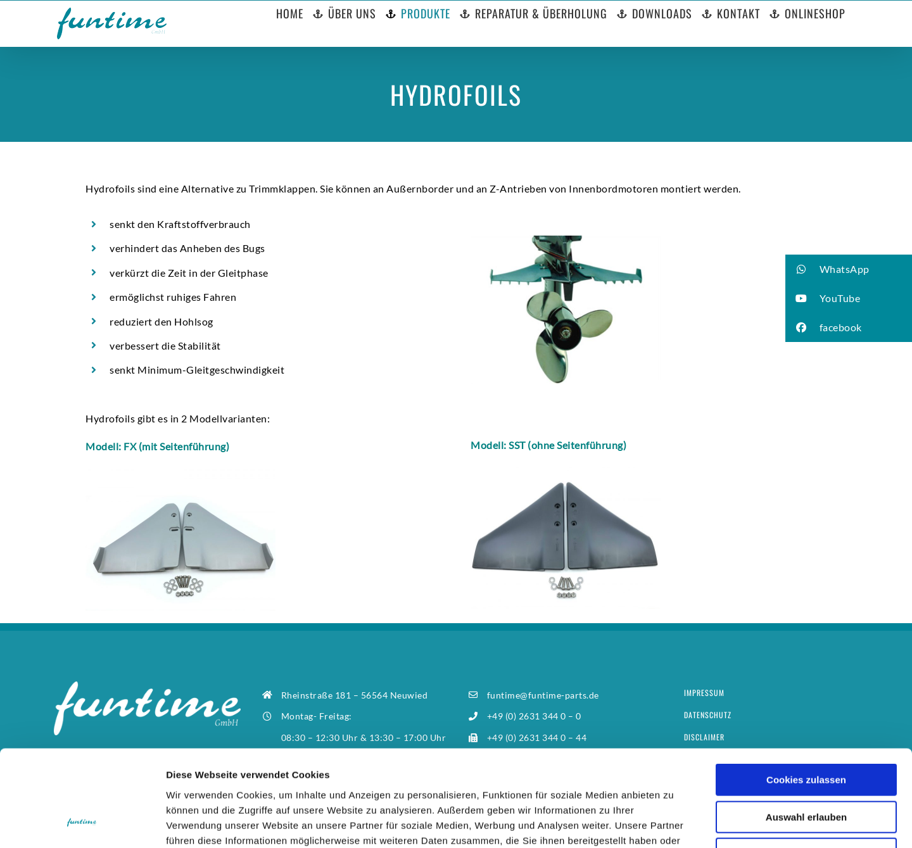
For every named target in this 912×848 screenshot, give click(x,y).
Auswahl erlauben (806, 730)
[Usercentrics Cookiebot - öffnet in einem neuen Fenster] (82, 823)
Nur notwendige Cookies (806, 767)
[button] (848, 269)
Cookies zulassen (806, 693)
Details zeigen (674, 823)
